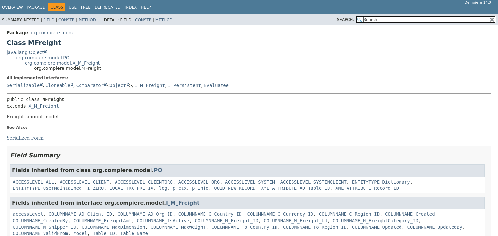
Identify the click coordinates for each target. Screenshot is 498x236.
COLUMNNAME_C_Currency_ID (280, 214)
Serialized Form (25, 138)
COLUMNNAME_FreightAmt (102, 220)
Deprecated (108, 7)
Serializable (23, 85)
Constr (66, 20)
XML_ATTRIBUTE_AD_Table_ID (295, 188)
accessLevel (28, 214)
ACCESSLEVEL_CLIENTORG (144, 182)
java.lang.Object (25, 52)
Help (146, 7)
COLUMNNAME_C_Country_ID (210, 214)
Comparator (90, 85)
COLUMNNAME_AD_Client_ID (80, 214)
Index (131, 7)
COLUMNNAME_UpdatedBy (434, 227)
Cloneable (57, 85)
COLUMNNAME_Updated (377, 227)
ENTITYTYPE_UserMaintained (47, 188)
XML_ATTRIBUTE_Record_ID (367, 188)
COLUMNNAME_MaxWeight (178, 227)
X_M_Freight (43, 105)
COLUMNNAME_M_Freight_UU (295, 220)
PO (158, 170)
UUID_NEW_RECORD (234, 188)
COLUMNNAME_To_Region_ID (315, 227)
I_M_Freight (149, 85)
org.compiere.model (52, 32)
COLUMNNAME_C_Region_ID (349, 214)
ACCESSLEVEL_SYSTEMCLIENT (313, 182)
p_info (200, 188)
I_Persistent (184, 85)
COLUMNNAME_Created (410, 214)
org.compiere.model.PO (43, 57)
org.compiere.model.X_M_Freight (62, 63)
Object (118, 85)
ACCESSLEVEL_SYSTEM (250, 182)
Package (36, 7)
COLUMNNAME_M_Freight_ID (226, 220)
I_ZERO (95, 188)
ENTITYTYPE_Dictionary (381, 182)
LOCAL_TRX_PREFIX (131, 188)
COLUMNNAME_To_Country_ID (244, 227)
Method (87, 20)
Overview (12, 7)
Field (48, 20)
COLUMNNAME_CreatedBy (40, 220)
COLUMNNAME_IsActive (163, 220)
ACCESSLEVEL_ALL (33, 182)
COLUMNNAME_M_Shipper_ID (44, 227)
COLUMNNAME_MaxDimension (113, 227)
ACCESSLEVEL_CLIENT (84, 182)
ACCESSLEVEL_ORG (199, 182)
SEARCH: (345, 19)
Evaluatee (216, 85)
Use (73, 7)
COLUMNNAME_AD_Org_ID (145, 214)
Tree (85, 7)
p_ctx (180, 188)
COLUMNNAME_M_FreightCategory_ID (375, 220)
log (163, 188)
